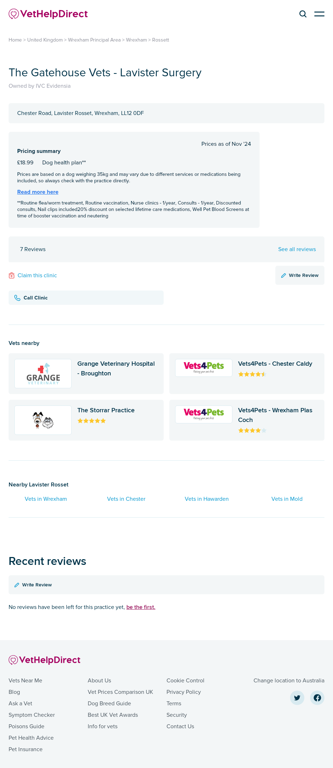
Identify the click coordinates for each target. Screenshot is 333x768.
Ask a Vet (20, 703)
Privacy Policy (183, 692)
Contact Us (180, 726)
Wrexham (136, 40)
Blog (14, 692)
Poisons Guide (26, 726)
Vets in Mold (287, 499)
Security (176, 715)
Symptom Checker (32, 715)
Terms (173, 703)
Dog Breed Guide (109, 703)
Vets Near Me (25, 680)
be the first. (140, 607)
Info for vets (102, 726)
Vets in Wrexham (46, 499)
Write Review (300, 275)
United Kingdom (45, 40)
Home (15, 40)
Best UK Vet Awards (113, 715)
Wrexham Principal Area (94, 40)
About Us (99, 680)
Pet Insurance (26, 749)
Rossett (160, 40)
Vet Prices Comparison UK (120, 692)
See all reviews (297, 249)
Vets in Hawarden (207, 499)
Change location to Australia (289, 680)
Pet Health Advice (31, 737)
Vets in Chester (126, 499)
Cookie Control (185, 680)
